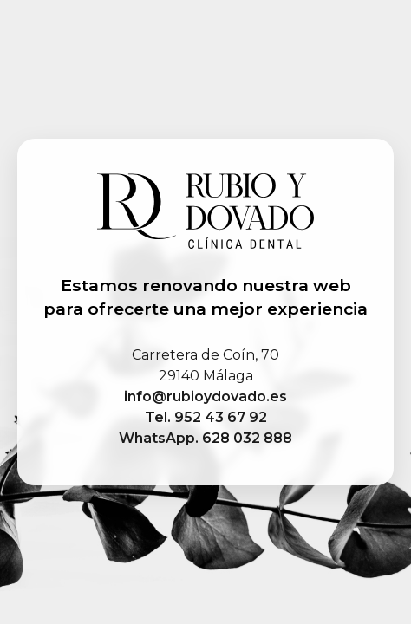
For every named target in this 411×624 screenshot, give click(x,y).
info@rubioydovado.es (205, 396)
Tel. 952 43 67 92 (206, 417)
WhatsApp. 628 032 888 (205, 438)
